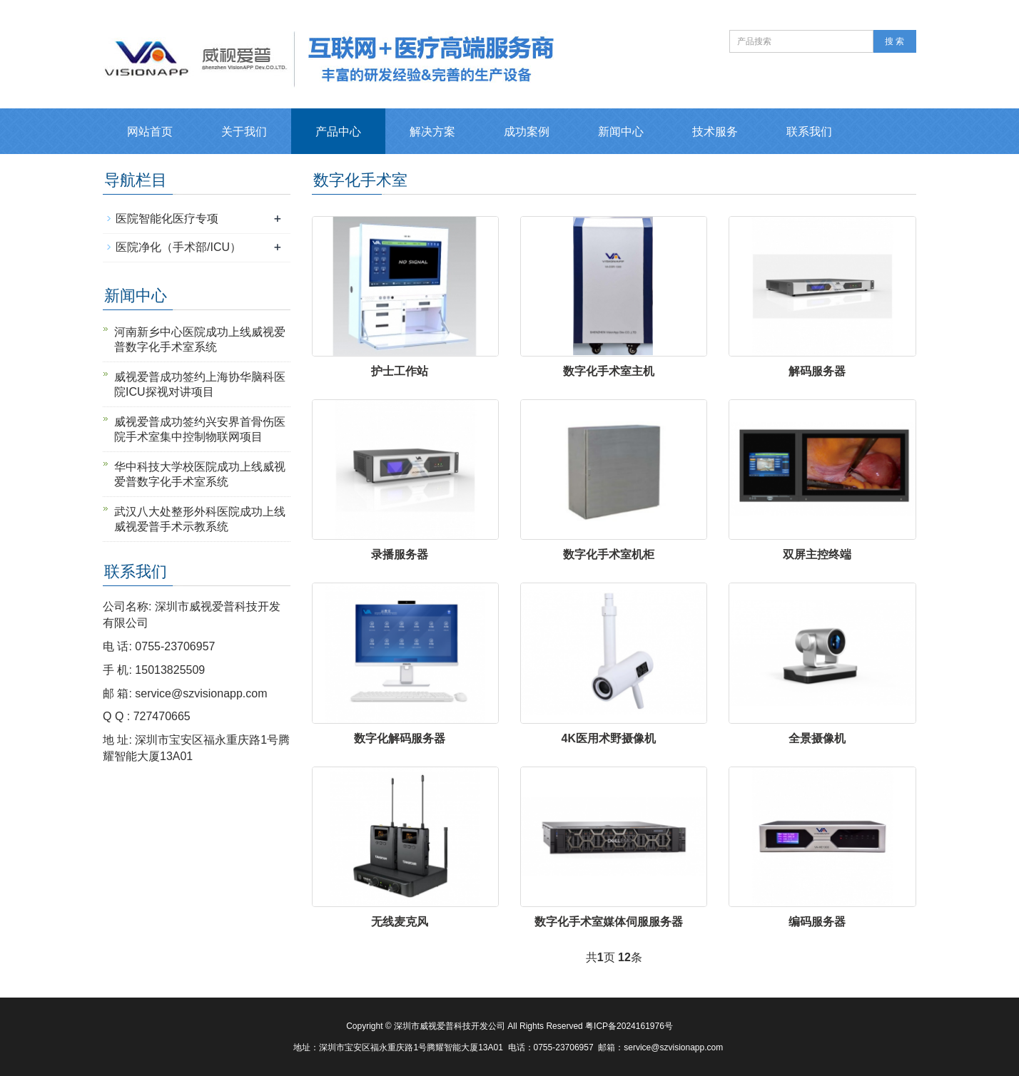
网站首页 (150, 131)
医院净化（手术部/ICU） (178, 247)
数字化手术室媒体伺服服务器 (608, 922)
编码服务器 (817, 922)
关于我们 (244, 131)
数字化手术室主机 (608, 371)
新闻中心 (621, 131)
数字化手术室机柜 (608, 554)
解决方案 (432, 131)
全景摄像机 (817, 738)
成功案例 (526, 131)
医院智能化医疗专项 (167, 218)
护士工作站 (399, 371)
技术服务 (715, 131)
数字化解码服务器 (399, 738)
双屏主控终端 (817, 554)
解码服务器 (817, 371)
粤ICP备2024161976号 (629, 1026)
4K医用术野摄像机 (609, 738)
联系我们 (809, 131)
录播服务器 (399, 554)
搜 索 (894, 41)
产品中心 (338, 131)
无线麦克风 (399, 922)
